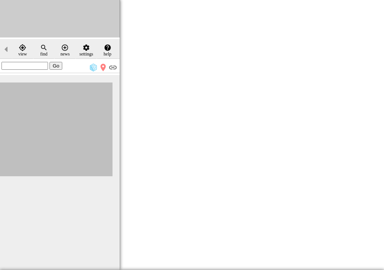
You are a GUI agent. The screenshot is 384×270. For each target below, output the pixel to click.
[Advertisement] (60, 19)
